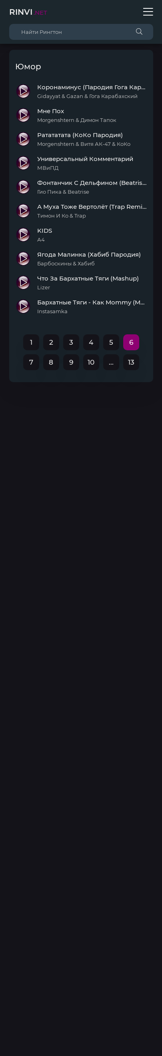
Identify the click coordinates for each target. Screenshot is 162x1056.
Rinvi (28, 12)
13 (131, 362)
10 (91, 362)
